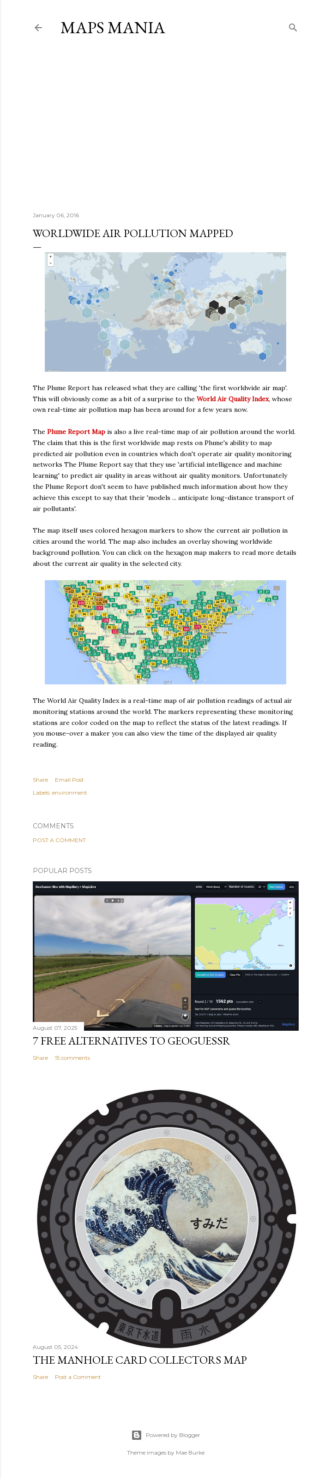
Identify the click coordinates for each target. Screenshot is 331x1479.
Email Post (69, 779)
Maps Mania (112, 27)
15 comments (72, 1057)
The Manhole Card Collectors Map (140, 1360)
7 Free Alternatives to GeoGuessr (131, 1041)
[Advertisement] (165, 124)
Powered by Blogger (165, 1435)
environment (69, 792)
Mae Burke (190, 1452)
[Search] (293, 26)
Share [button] (40, 779)
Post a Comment (59, 840)
